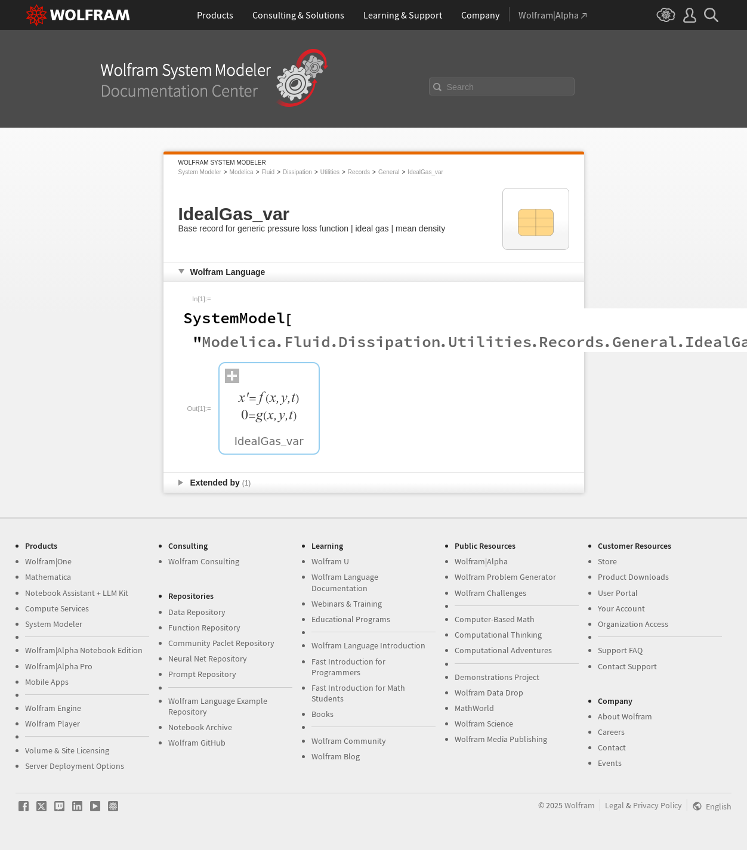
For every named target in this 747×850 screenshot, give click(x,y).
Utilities (329, 172)
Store (607, 561)
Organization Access (633, 624)
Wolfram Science (484, 723)
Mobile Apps (47, 681)
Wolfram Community (348, 740)
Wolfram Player (52, 723)
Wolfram (579, 805)
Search (460, 87)
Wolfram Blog (335, 756)
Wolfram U (330, 561)
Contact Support (627, 666)
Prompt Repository (202, 674)
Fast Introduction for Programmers (348, 667)
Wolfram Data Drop (489, 692)
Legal (614, 805)
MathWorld (474, 708)
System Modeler (199, 172)
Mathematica (48, 576)
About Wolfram (625, 716)
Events (610, 763)
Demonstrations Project (497, 677)
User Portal (618, 593)
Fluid (267, 172)
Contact (612, 747)
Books (322, 714)
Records (359, 172)
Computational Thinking (498, 634)
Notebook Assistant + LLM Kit (76, 593)
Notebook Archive (200, 727)
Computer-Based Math (495, 619)
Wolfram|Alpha (481, 561)
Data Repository (197, 612)
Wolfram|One (48, 561)
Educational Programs (350, 619)
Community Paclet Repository (221, 643)
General (389, 172)
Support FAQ (620, 650)
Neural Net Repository (207, 658)
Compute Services (57, 608)
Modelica (242, 172)
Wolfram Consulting (203, 561)
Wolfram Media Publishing (501, 739)
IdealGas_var (425, 172)
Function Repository (204, 627)
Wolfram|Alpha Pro (58, 666)
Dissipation (297, 172)
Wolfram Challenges (490, 593)
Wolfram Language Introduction (368, 645)
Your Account (621, 608)
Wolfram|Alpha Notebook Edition (84, 650)
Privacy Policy (657, 805)
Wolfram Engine (53, 708)
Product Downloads (633, 576)
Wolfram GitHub (197, 742)
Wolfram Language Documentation (344, 582)
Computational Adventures (503, 650)
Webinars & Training (346, 603)
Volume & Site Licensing (67, 750)
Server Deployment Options (74, 766)
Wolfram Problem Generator (505, 576)
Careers (611, 732)
